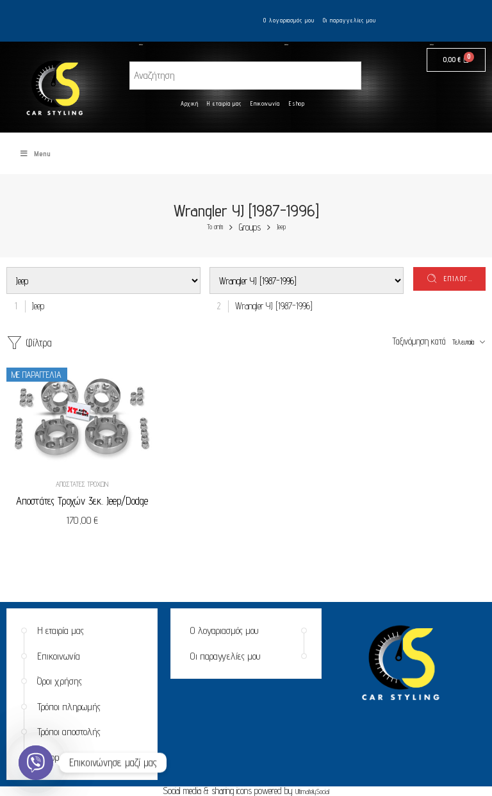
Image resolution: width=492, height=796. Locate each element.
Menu (35, 153)
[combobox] (34, 305)
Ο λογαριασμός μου (289, 20)
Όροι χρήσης (59, 681)
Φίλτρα (29, 343)
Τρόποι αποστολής (69, 732)
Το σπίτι (215, 227)
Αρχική (190, 103)
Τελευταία (463, 341)
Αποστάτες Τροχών (82, 484)
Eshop (297, 103)
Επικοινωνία (265, 103)
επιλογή (458, 278)
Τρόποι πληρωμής (69, 707)
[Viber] (36, 762)
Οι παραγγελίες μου (349, 20)
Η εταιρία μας (224, 103)
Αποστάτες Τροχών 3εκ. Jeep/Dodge (82, 500)
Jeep (281, 227)
